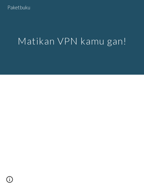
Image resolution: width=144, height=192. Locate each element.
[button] (9, 181)
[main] (72, 37)
